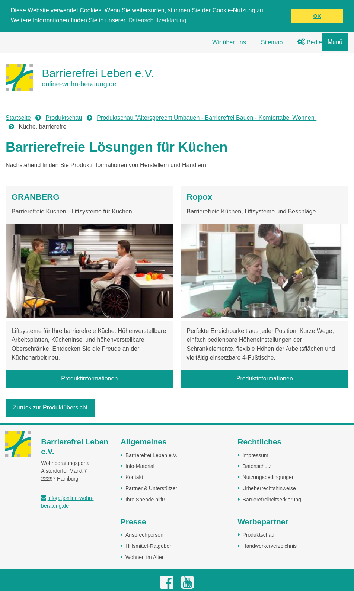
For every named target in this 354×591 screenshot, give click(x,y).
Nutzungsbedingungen (269, 477)
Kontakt (134, 477)
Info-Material (139, 466)
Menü (335, 42)
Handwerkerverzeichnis (270, 546)
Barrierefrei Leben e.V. (151, 455)
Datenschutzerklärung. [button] (158, 20)
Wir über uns (229, 42)
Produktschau (64, 118)
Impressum (255, 455)
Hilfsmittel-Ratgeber (148, 546)
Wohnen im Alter (144, 557)
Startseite (18, 118)
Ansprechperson (144, 535)
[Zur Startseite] (80, 77)
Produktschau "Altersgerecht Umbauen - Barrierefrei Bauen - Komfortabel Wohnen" (206, 118)
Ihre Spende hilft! (145, 499)
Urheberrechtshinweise (269, 488)
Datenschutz (257, 466)
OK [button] (317, 16)
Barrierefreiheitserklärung (272, 499)
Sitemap (272, 42)
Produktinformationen (89, 378)
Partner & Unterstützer (151, 488)
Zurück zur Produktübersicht (50, 407)
